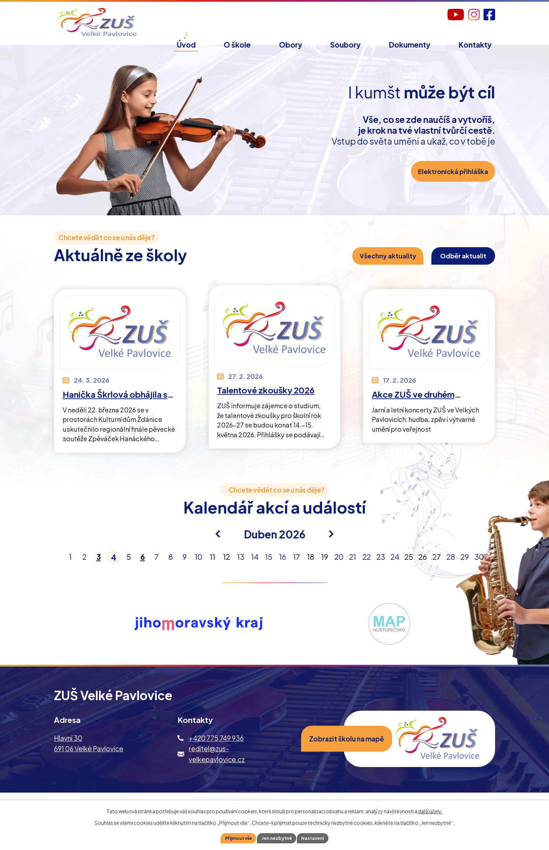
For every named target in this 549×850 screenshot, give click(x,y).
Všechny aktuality (364, 265)
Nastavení (317, 837)
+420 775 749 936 (216, 750)
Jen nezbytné (277, 837)
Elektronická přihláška (448, 186)
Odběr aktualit (454, 265)
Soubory (345, 44)
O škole (237, 44)
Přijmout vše (234, 837)
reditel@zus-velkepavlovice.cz (217, 766)
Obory (290, 44)
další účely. (430, 810)
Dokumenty (409, 44)
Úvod (186, 44)
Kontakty (475, 44)
